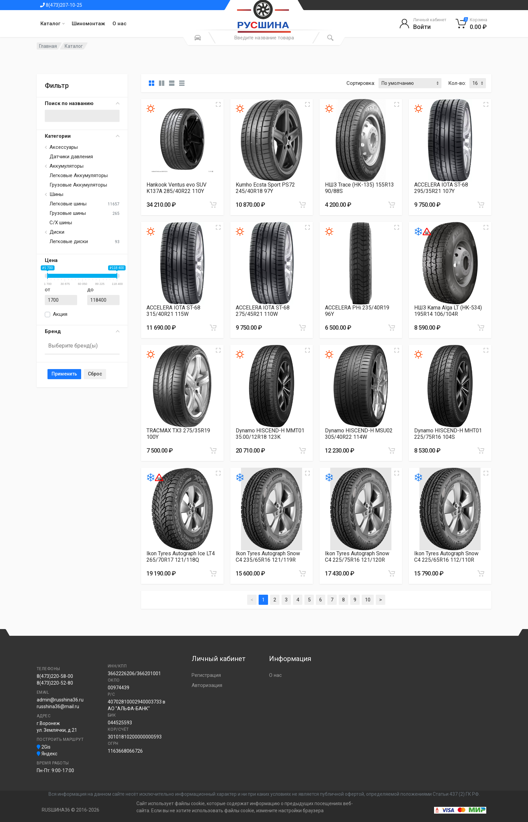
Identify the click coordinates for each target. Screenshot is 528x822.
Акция (60, 314)
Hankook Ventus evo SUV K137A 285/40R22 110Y (176, 188)
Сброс (95, 373)
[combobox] (82, 346)
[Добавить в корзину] (213, 205)
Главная (48, 46)
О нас (119, 24)
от (47, 290)
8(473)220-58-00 (55, 676)
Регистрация (206, 675)
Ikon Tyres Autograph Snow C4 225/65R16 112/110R (446, 556)
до (90, 290)
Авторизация (207, 685)
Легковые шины (68, 204)
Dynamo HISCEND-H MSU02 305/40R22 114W (359, 433)
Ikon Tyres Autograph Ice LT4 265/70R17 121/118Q (180, 556)
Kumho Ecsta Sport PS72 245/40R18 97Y (265, 188)
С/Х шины (61, 223)
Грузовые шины (68, 213)
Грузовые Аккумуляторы (78, 185)
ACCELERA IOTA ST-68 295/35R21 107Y (441, 188)
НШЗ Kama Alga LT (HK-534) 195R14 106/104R (448, 310)
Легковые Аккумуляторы (79, 175)
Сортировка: (360, 83)
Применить (64, 373)
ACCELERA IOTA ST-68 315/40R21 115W (173, 310)
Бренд (82, 331)
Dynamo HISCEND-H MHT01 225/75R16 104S (448, 433)
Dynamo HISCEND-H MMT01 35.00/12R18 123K (270, 433)
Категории (82, 136)
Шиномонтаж (88, 24)
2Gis (44, 747)
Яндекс (47, 753)
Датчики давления (71, 157)
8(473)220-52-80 (55, 683)
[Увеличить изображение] (218, 104)
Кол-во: (457, 83)
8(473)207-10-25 (61, 5)
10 (367, 600)
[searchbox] (79, 345)
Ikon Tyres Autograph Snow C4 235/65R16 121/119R (268, 556)
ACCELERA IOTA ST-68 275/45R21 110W (263, 310)
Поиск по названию (82, 103)
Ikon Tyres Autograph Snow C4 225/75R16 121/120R (357, 556)
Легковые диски (69, 241)
